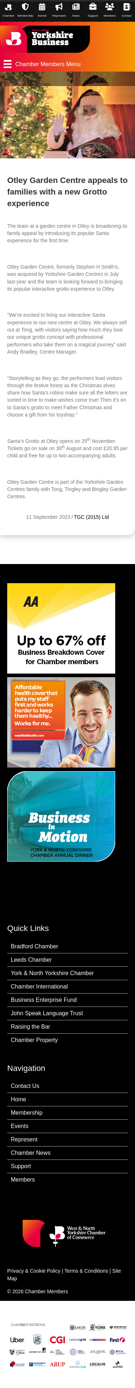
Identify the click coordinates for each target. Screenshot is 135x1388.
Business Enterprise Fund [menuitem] (44, 1000)
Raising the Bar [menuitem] (30, 1027)
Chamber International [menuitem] (39, 986)
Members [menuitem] (23, 1179)
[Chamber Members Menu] (67, 64)
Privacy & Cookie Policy (33, 1271)
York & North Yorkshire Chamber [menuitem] (52, 973)
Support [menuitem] (21, 1166)
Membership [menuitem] (26, 1113)
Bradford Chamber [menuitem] (34, 946)
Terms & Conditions (86, 1271)
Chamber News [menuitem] (30, 1153)
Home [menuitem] (18, 1099)
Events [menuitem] (19, 1126)
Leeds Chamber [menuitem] (31, 960)
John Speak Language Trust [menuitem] (47, 1013)
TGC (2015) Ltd (91, 517)
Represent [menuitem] (24, 1139)
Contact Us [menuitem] (25, 1086)
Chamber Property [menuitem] (34, 1040)
